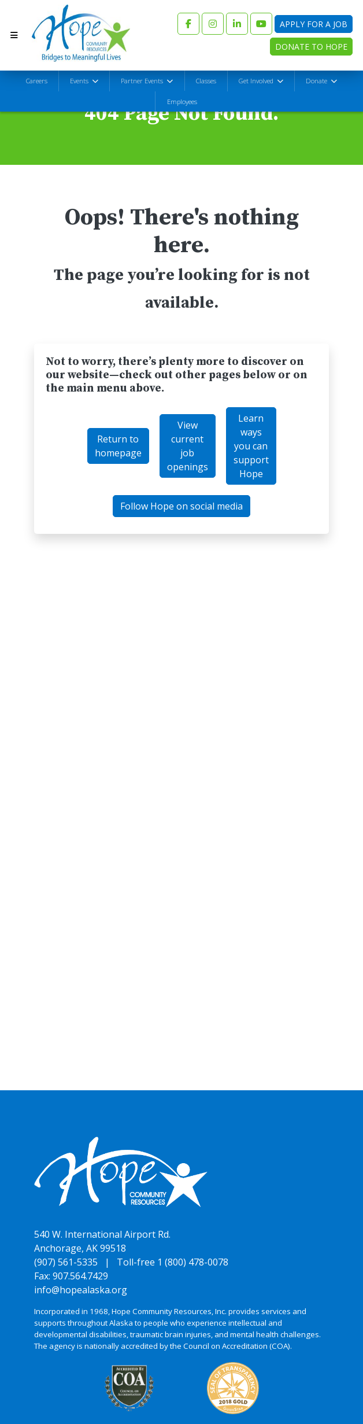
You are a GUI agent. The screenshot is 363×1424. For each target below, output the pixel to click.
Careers (36, 80)
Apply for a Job (313, 24)
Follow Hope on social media (181, 506)
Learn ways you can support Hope (251, 446)
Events (80, 80)
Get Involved (257, 80)
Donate (317, 80)
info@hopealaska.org (80, 1289)
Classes (206, 80)
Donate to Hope (311, 46)
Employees (182, 101)
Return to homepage (118, 446)
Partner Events (143, 80)
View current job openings (187, 446)
